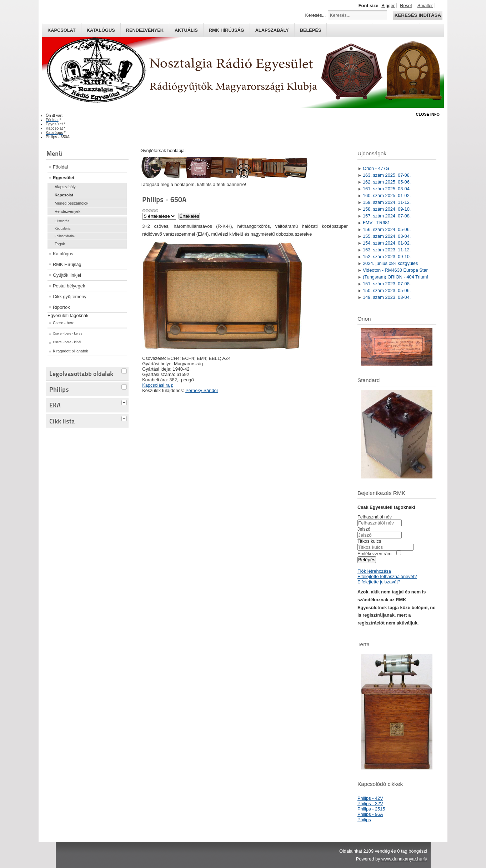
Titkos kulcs (369, 541)
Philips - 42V (370, 798)
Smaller (425, 5)
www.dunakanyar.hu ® (404, 859)
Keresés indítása (418, 15)
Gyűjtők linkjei (67, 275)
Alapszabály (272, 30)
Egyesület (63, 177)
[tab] (125, 370)
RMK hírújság (226, 30)
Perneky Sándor (201, 390)
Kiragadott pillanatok (70, 351)
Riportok (61, 307)
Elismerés (62, 221)
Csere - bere (63, 323)
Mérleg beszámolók (71, 203)
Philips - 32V (370, 803)
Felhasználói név (374, 517)
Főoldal (60, 167)
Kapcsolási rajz (157, 385)
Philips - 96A (370, 814)
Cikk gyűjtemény (69, 296)
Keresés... (315, 15)
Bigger (388, 5)
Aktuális (186, 30)
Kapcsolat (61, 30)
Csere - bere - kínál (67, 342)
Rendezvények (145, 30)
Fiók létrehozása (374, 571)
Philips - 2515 (371, 809)
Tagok (60, 244)
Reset (406, 5)
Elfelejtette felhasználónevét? (387, 576)
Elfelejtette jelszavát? (378, 581)
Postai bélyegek (69, 286)
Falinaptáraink (65, 236)
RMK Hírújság (67, 264)
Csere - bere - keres (67, 333)
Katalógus (101, 30)
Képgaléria (62, 228)
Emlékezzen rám (374, 553)
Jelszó (363, 529)
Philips (364, 819)
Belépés (310, 30)
